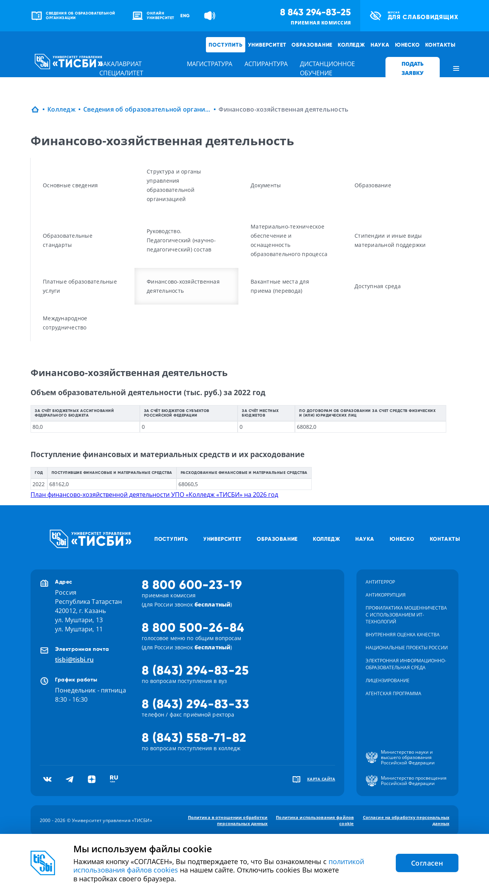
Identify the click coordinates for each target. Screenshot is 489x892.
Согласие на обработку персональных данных (406, 820)
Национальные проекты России (407, 647)
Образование (311, 44)
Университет (267, 44)
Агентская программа (393, 693)
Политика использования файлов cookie (315, 820)
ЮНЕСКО (407, 44)
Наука (380, 44)
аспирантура (266, 64)
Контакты (440, 44)
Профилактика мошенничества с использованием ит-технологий (406, 615)
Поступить (225, 44)
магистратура (209, 64)
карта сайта (321, 779)
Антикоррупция (386, 595)
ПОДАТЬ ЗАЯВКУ (413, 68)
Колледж (351, 44)
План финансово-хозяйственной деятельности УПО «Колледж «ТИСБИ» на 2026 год (154, 494)
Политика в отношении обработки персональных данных (228, 820)
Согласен (427, 863)
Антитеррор (380, 582)
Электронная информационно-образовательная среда (406, 664)
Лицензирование (388, 680)
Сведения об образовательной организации (147, 109)
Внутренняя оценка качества (403, 634)
